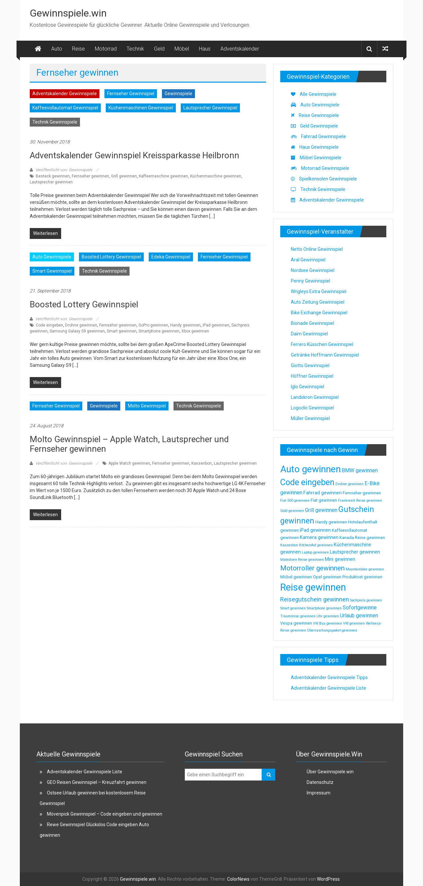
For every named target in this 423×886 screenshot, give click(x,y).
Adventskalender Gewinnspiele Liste (328, 688)
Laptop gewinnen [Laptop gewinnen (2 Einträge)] (315, 552)
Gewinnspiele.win (68, 13)
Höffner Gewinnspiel (312, 376)
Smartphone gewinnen (158, 331)
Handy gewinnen (185, 325)
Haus (205, 49)
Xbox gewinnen (195, 331)
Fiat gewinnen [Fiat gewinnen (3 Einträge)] (324, 500)
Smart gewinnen (121, 331)
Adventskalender (239, 49)
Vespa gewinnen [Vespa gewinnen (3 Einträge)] (296, 623)
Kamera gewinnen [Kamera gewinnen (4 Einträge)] (319, 537)
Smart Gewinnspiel (52, 271)
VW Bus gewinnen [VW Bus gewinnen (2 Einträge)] (327, 623)
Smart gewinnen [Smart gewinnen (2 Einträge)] (293, 608)
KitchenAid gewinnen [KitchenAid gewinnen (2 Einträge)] (316, 545)
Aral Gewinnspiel (308, 259)
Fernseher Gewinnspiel (130, 93)
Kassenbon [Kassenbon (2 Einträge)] (289, 545)
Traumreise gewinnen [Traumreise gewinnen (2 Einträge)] (298, 616)
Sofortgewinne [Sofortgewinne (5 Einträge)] (360, 607)
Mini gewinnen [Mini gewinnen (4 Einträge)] (340, 559)
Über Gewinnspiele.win (330, 771)
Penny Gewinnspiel (310, 281)
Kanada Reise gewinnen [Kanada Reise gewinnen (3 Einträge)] (362, 537)
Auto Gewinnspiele (51, 256)
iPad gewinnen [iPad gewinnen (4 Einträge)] (315, 530)
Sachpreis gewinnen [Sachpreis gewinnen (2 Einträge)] (366, 600)
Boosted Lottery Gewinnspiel (111, 256)
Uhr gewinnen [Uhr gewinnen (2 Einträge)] (328, 616)
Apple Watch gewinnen (129, 463)
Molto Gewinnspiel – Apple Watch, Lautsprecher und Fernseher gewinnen (129, 444)
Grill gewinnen (124, 176)
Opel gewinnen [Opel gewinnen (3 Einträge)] (327, 576)
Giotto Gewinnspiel (310, 365)
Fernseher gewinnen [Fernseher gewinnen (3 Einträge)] (362, 492)
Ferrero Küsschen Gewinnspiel (322, 344)
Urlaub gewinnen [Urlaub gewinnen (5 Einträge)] (359, 615)
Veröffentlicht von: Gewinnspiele (63, 170)
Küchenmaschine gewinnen (215, 176)
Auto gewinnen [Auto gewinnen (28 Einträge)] (310, 469)
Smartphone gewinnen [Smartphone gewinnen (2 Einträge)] (324, 608)
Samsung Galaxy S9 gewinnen (77, 331)
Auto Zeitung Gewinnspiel (317, 302)
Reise (78, 49)
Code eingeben (49, 325)
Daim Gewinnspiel (309, 333)
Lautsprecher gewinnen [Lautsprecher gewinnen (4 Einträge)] (355, 552)
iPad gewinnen (216, 325)
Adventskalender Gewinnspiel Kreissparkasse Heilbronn (134, 155)
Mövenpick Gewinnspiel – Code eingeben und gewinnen (104, 814)
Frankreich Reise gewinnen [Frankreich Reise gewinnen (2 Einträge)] (360, 500)
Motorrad (106, 49)
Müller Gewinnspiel (310, 418)
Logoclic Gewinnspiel (312, 407)
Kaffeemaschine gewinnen (163, 176)
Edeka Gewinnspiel (170, 256)
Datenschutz (320, 782)
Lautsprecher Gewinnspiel (210, 107)
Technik (135, 49)
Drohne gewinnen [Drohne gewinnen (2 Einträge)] (349, 484)
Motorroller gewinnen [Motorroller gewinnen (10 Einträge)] (312, 568)
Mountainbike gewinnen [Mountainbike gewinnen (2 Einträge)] (365, 569)
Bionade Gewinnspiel (312, 323)
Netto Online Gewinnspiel (317, 249)
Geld (159, 49)
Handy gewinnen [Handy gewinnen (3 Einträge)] (331, 522)
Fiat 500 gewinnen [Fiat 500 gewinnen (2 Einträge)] (295, 500)
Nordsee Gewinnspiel (312, 270)
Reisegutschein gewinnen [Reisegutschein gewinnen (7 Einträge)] (314, 599)
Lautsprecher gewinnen (51, 182)
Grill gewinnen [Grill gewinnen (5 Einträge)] (321, 510)
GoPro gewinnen (153, 325)
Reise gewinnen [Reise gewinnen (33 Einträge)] (313, 587)
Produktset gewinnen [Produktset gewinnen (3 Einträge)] (362, 576)
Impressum (318, 792)
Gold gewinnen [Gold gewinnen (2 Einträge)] (292, 511)
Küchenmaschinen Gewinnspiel (140, 107)
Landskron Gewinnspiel (315, 397)
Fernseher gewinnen (90, 176)
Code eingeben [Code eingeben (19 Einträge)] (307, 482)
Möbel (181, 49)
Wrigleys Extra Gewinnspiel (318, 291)
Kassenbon (201, 463)
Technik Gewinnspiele (54, 122)
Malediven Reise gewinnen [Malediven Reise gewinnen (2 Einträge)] (302, 560)
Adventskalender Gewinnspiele (64, 93)
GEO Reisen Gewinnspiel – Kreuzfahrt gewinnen (96, 782)
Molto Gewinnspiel (147, 405)
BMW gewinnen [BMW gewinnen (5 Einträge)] (360, 470)
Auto (56, 49)
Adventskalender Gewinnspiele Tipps (329, 677)
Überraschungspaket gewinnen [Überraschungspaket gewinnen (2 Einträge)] (332, 630)
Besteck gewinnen (53, 176)
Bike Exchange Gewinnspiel (319, 312)
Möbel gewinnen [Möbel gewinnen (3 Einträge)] (296, 576)
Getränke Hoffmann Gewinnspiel (325, 355)
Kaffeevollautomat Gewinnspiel (65, 107)
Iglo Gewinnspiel (307, 386)
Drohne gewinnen (81, 325)
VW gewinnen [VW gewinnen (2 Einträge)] (354, 623)
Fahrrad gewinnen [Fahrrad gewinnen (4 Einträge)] (322, 493)
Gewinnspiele (178, 93)
